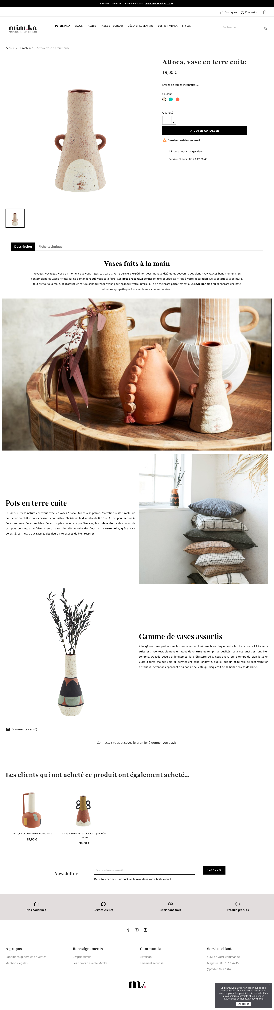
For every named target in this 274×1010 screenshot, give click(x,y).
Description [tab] (23, 246)
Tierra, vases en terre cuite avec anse (32, 833)
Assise (92, 25)
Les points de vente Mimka (90, 963)
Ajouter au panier (204, 130)
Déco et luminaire (140, 25)
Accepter (243, 1004)
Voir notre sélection (159, 3)
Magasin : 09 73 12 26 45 (223, 963)
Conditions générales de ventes (26, 957)
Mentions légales (17, 963)
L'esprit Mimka (168, 25)
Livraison (146, 957)
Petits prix (62, 25)
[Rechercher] (244, 27)
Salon (79, 25)
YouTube (137, 930)
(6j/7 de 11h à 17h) (219, 969)
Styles (186, 25)
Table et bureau (111, 25)
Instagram (145, 930)
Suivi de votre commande (223, 957)
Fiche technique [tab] (51, 246)
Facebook (128, 930)
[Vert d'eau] (171, 101)
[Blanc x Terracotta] (178, 101)
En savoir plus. (256, 998)
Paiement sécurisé (151, 963)
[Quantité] (166, 120)
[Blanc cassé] (164, 101)
